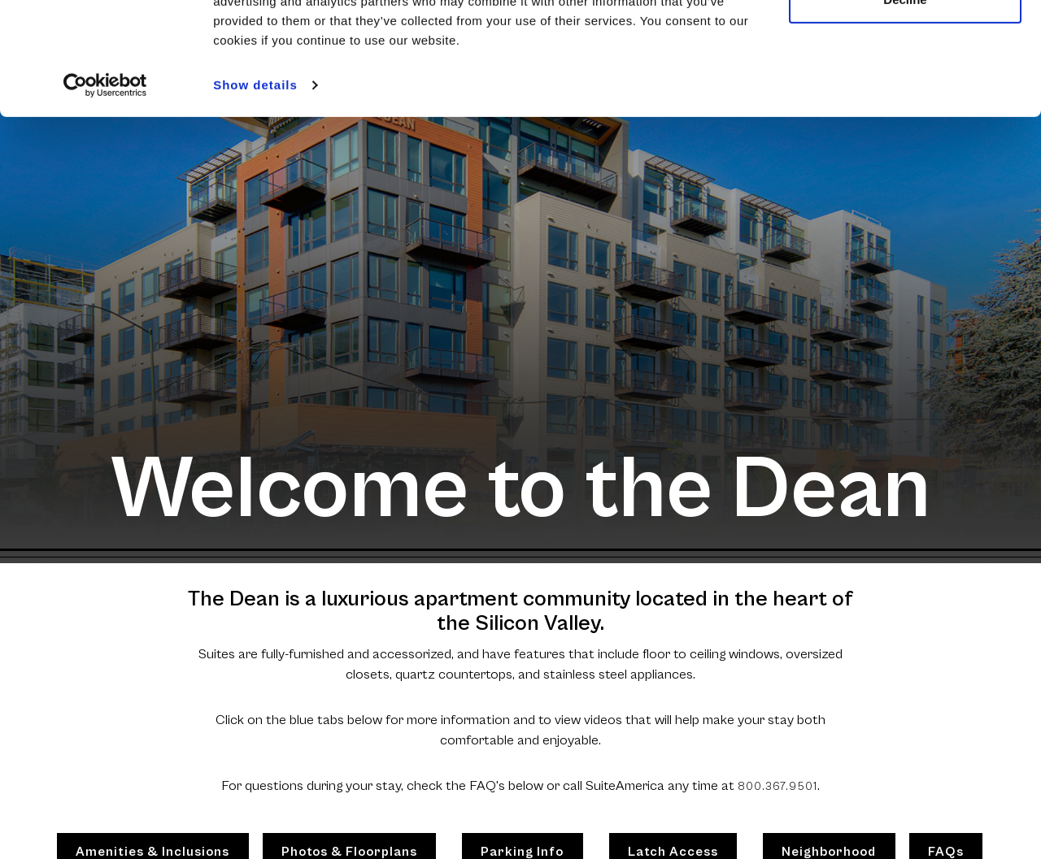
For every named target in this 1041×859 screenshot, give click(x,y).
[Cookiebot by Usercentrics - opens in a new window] (105, 182)
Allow (905, 43)
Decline (904, 96)
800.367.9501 (777, 786)
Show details (255, 182)
